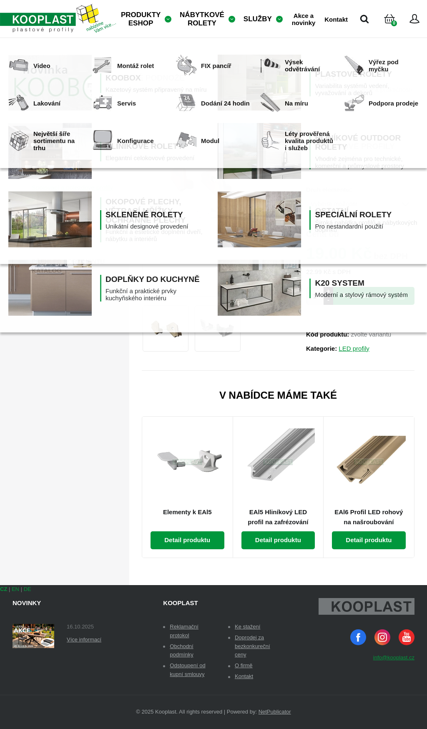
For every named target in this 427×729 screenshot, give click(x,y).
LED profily (354, 348)
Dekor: (316, 151)
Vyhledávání (364, 19)
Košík (396, 29)
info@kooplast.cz (393, 657)
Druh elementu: (329, 189)
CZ (3, 589)
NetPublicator (275, 712)
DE (27, 589)
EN (15, 589)
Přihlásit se (414, 19)
